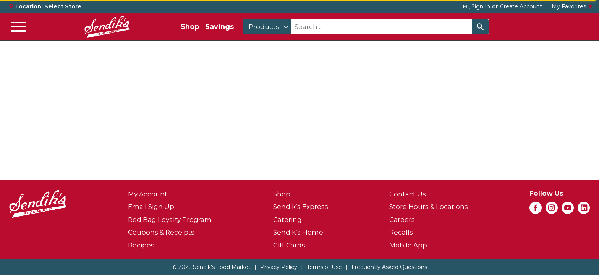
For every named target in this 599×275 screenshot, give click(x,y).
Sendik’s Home (298, 232)
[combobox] (267, 26)
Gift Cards (289, 245)
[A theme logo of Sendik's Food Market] (107, 26)
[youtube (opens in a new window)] (568, 210)
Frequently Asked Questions (389, 267)
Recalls (401, 232)
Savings (219, 27)
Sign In (480, 6)
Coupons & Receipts (161, 232)
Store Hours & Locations (428, 206)
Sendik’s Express (300, 206)
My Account (147, 194)
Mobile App (408, 245)
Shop (190, 27)
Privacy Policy (278, 267)
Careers (402, 219)
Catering (287, 219)
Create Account (521, 6)
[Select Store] (63, 6)
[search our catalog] (480, 26)
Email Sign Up (151, 206)
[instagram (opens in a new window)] (552, 210)
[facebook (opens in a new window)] (535, 210)
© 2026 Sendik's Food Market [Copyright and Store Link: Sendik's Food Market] (211, 267)
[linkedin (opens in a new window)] (584, 210)
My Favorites (572, 6)
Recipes (141, 245)
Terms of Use (324, 267)
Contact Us (407, 194)
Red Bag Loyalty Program (170, 219)
